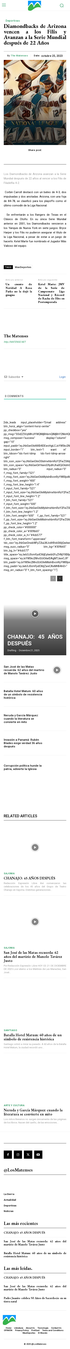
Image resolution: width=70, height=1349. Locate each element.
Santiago (10, 1030)
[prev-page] (53, 578)
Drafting (11, 650)
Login (62, 376)
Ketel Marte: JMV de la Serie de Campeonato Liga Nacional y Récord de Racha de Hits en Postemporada (51, 293)
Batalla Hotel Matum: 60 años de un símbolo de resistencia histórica (23, 694)
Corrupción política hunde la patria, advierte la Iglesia (23, 767)
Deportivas (13, 20)
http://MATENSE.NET (15, 341)
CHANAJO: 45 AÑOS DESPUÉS (29, 878)
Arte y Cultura (14, 1105)
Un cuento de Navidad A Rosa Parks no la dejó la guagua (19, 289)
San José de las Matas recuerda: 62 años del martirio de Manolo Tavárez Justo (24, 670)
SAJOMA (9, 873)
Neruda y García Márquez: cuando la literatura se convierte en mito (21, 719)
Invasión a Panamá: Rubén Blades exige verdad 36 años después (23, 743)
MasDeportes (23, 267)
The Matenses (19, 55)
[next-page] (60, 578)
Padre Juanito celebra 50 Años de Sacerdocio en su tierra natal (35, 1299)
